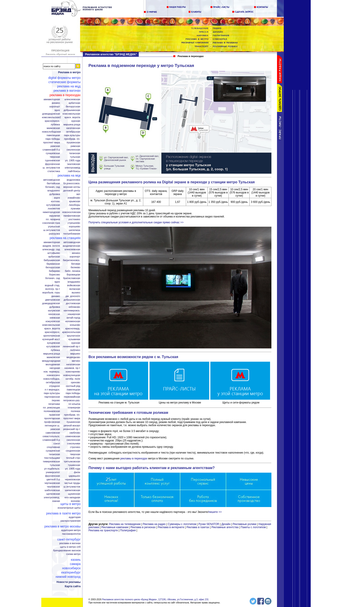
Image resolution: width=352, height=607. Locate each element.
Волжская (74, 289)
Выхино (76, 292)
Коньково (75, 325)
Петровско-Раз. (71, 400)
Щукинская (74, 494)
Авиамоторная (52, 99)
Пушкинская (73, 142)
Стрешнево (74, 223)
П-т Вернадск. (52, 389)
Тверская (55, 157)
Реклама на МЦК (69, 175)
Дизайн (225, 524)
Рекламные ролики (244, 524)
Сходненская (73, 451)
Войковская (73, 285)
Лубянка (55, 124)
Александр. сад (51, 249)
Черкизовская (72, 479)
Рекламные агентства (225, 527)
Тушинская (74, 465)
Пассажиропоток (71, 534)
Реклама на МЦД (69, 86)
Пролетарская (52, 418)
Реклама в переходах (65, 95)
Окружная (54, 216)
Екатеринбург (71, 572)
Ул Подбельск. (52, 468)
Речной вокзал (72, 425)
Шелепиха (74, 230)
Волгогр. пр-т (52, 289)
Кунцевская (53, 343)
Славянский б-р (51, 149)
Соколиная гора (51, 223)
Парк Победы (52, 139)
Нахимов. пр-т (72, 368)
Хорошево (74, 226)
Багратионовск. (71, 260)
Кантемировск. (72, 310)
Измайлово (74, 198)
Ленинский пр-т (71, 346)
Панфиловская (72, 216)
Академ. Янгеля (51, 246)
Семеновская (72, 436)
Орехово (75, 382)
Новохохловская (71, 212)
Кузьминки (74, 339)
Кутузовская (53, 205)
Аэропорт (54, 106)
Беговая (75, 264)
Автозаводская (51, 180)
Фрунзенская (52, 164)
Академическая (71, 246)
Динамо (55, 296)
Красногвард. (72, 328)
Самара (75, 563)
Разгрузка (54, 234)
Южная (56, 501)
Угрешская (54, 226)
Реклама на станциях (65, 237)
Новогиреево (73, 371)
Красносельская (71, 332)
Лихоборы (74, 205)
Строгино (75, 447)
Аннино (56, 103)
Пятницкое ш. (52, 425)
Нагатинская (73, 128)
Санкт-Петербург (69, 539)
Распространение (71, 521)
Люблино (75, 350)
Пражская (54, 415)
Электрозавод (72, 167)
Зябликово (74, 307)
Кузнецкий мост (51, 339)
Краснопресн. (52, 121)
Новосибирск (71, 568)
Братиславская (71, 278)
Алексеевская (72, 99)
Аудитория (75, 517)
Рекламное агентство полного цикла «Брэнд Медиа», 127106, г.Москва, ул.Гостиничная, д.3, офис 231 (155, 599)
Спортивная (53, 447)
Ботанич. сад (52, 187)
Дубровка (54, 194)
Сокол (56, 443)
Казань (76, 559)
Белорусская (73, 106)
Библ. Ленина (72, 271)
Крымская (74, 201)
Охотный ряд (73, 386)
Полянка (75, 411)
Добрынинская (72, 110)
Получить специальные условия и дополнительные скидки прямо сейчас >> (135, 222)
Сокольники (73, 443)
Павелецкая (53, 135)
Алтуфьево (53, 253)
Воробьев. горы (51, 292)
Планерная (74, 407)
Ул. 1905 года (72, 160)
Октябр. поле (73, 379)
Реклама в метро (69, 72)
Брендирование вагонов (67, 550)
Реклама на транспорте (103, 530)
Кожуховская (53, 321)
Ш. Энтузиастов (51, 167)
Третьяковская (72, 461)
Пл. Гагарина (53, 219)
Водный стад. (52, 285)
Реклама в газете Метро (63, 513)
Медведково (73, 357)
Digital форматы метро (64, 77)
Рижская (55, 146)
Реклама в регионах (143, 527)
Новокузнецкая (71, 375)
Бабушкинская (52, 260)
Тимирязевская (51, 461)
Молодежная (53, 364)
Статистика (54, 171)
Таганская (74, 153)
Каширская (74, 314)
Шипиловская (72, 490)
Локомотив (54, 208)
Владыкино (53, 190)
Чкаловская (73, 164)
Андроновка (73, 180)
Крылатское (73, 336)
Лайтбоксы (74, 171)
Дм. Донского (73, 296)
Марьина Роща (72, 124)
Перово (56, 400)
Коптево (55, 201)
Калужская (54, 310)
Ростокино (74, 219)
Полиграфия (128, 530)
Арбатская (74, 103)
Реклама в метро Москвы (62, 526)
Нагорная (55, 368)
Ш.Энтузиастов (51, 230)
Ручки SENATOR (208, 524)
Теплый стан (73, 458)
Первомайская (72, 397)
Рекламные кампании (114, 527)
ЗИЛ (78, 194)
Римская (75, 146)
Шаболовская (52, 490)
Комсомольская (71, 114)
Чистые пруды (72, 483)
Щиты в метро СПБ (70, 547)
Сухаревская (53, 153)
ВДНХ (57, 110)
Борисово (54, 274)
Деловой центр (71, 190)
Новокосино (53, 375)
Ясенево (75, 501)
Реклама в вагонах (67, 90)
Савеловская (53, 433)
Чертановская (52, 483)
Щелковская (53, 494)
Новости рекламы (69, 582)
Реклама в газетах (198, 527)
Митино (76, 361)
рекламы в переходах (133, 458)
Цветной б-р (53, 479)
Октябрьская (73, 132)
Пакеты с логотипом (253, 527)
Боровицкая (73, 274)
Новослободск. (51, 379)
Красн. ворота (72, 117)
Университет (53, 472)
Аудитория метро (71, 530)
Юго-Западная (72, 497)
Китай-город (73, 318)
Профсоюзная (52, 422)
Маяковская (53, 128)
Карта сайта (73, 586)
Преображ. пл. (72, 139)
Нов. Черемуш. (52, 371)
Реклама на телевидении (125, 524)
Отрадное (54, 386)
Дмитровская (52, 300)
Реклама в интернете (171, 527)
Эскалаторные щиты (69, 508)
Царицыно (74, 476)
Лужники (75, 208)
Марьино (75, 353)
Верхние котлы (71, 187)
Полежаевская (52, 411)
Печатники (54, 404)
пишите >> (215, 512)
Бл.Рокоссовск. (71, 183)
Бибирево (54, 271)
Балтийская (53, 183)
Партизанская (52, 397)
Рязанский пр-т (71, 429)
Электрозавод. (52, 497)
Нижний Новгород (68, 576)
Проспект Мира (51, 142)
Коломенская (72, 321)
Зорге (57, 198)
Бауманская (53, 264)
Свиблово (74, 433)
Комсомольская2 (51, 117)
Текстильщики (52, 458)
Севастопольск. (51, 436)
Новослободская (51, 132)
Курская (75, 121)
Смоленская (73, 149)
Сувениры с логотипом (182, 524)
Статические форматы (64, 82)
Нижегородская (51, 212)
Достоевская (73, 303)
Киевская (55, 318)
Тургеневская (52, 160)
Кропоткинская (51, 336)
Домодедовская (51, 114)
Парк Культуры (72, 135)
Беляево (75, 267)
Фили (77, 472)
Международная (51, 361)
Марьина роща (51, 353)
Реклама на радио (154, 524)
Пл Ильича (74, 404)
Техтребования (71, 234)
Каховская (54, 314)
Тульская (75, 157)
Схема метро (73, 554)
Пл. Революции (51, 407)
